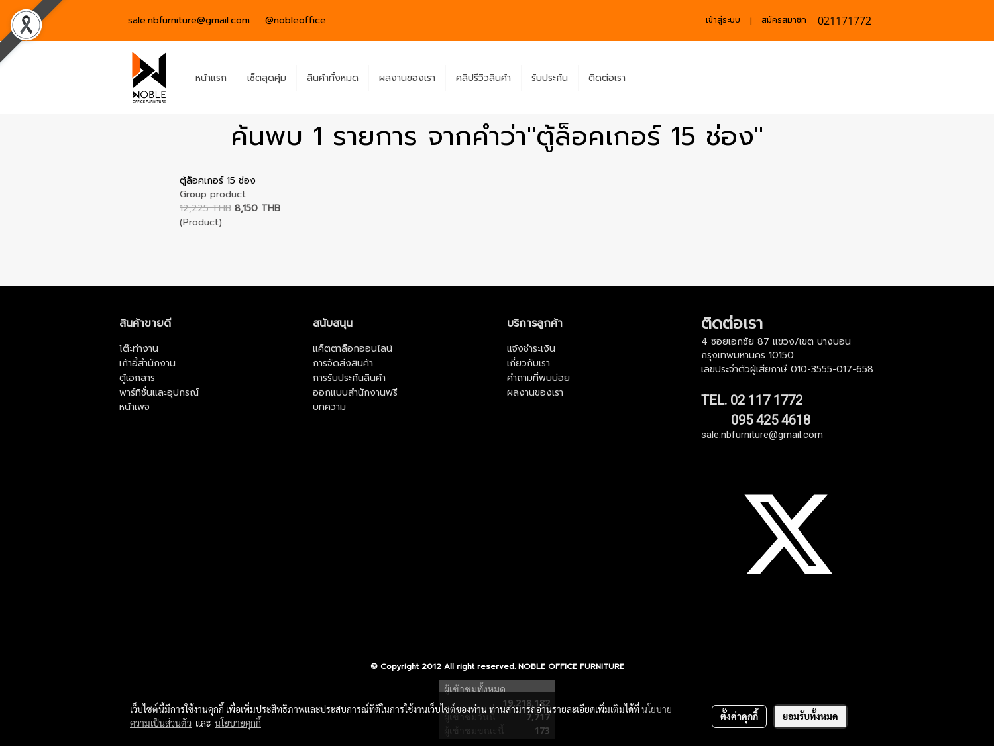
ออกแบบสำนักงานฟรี (355, 393)
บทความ (329, 407)
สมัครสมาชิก (783, 20)
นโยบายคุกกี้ (238, 723)
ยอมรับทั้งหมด (810, 716)
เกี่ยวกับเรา (528, 363)
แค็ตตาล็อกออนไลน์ (352, 349)
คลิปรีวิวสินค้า (483, 78)
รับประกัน (549, 78)
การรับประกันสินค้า (349, 378)
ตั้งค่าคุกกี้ (739, 716)
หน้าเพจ (134, 407)
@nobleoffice (295, 20)
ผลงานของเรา (407, 78)
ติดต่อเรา (607, 78)
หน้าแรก (211, 78)
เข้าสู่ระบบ (723, 20)
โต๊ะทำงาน (138, 349)
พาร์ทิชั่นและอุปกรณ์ (159, 393)
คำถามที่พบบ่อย (538, 378)
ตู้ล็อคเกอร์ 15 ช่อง (218, 180)
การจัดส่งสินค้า (343, 363)
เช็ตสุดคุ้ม (266, 78)
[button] (647, 77)
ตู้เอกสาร (137, 378)
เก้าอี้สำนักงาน (147, 363)
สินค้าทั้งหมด (333, 78)
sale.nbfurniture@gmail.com (189, 20)
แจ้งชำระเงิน (531, 349)
